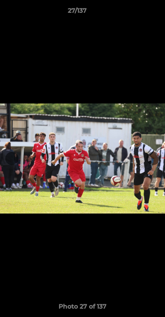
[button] (133, 13)
